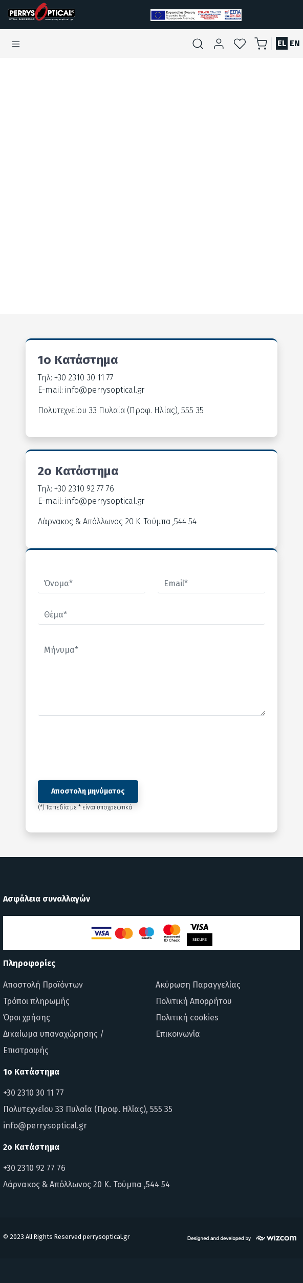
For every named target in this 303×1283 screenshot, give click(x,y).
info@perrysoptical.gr (45, 1125)
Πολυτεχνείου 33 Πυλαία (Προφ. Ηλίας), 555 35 (87, 1109)
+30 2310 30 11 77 (33, 1093)
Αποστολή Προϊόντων (43, 985)
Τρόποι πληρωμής (36, 1001)
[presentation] (115, 748)
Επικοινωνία (178, 1034)
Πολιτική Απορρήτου (194, 1001)
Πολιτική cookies (187, 1017)
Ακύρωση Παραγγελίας (198, 985)
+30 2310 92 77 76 (34, 1168)
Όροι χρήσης (26, 1017)
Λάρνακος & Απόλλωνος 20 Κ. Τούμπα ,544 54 (86, 1184)
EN (295, 43)
